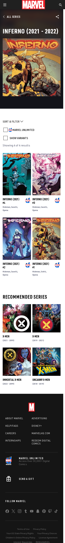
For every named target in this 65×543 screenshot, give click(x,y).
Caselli (14, 207)
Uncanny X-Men (41, 380)
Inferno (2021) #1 (40, 265)
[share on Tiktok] (56, 512)
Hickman (6, 207)
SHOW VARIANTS (19, 138)
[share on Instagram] (19, 512)
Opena (5, 210)
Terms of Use (23, 529)
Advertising (39, 418)
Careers (10, 433)
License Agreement (48, 537)
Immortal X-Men (12, 380)
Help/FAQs (11, 425)
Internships (13, 440)
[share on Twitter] (13, 512)
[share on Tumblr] (25, 512)
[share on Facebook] (7, 512)
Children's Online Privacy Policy (20, 537)
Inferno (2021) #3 (40, 201)
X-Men (6, 336)
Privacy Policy (39, 529)
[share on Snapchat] (38, 512)
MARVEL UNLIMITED (23, 130)
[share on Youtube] (31, 512)
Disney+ (37, 425)
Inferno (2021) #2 (11, 265)
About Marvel (14, 418)
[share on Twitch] (50, 512)
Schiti (43, 271)
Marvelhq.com (41, 433)
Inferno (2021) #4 (11, 201)
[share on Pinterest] (44, 512)
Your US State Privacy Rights (20, 533)
